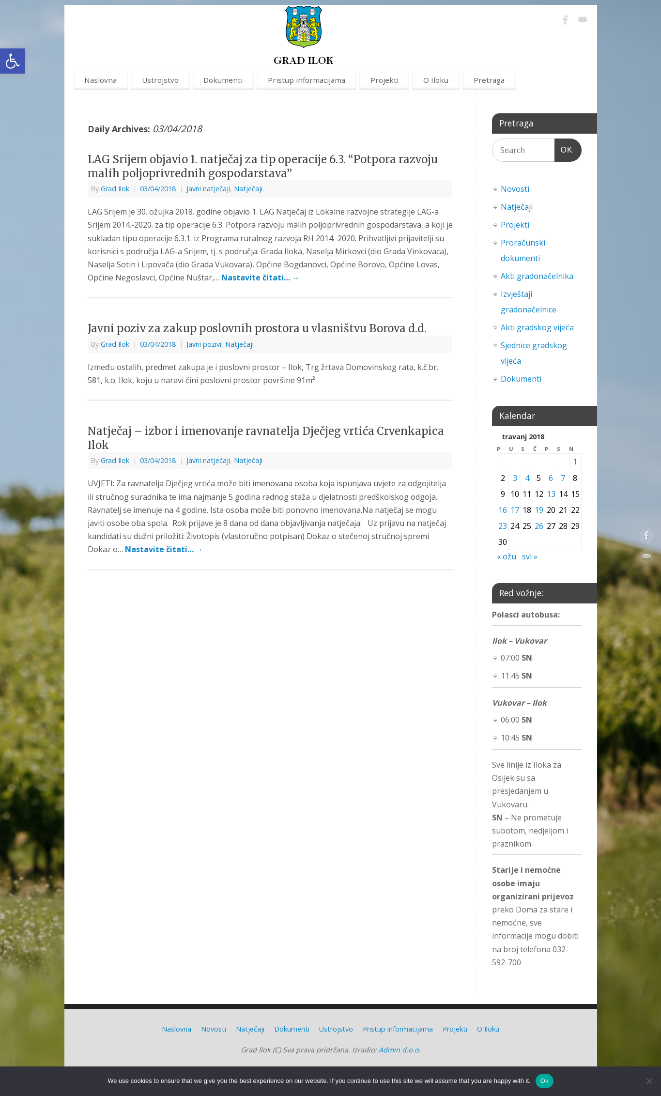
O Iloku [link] (435, 80)
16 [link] (502, 510)
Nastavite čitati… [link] (260, 277)
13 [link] (551, 494)
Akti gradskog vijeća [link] (537, 327)
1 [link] (575, 461)
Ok (544, 1080)
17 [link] (514, 510)
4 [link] (527, 478)
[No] (649, 1081)
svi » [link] (530, 556)
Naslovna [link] (100, 80)
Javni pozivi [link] (203, 344)
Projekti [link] (384, 80)
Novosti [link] (515, 189)
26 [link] (539, 526)
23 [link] (502, 526)
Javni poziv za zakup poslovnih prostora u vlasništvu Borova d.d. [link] (257, 328)
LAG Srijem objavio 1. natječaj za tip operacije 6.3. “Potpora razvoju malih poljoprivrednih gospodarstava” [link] (263, 166)
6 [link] (551, 478)
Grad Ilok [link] (115, 188)
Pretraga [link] (489, 80)
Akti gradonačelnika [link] (537, 276)
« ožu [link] (506, 556)
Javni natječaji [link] (208, 188)
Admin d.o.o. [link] (400, 1049)
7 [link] (563, 478)
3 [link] (515, 478)
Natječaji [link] (248, 188)
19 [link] (539, 510)
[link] (12, 61)
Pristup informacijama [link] (306, 80)
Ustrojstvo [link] (160, 80)
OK (563, 148)
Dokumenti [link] (223, 80)
